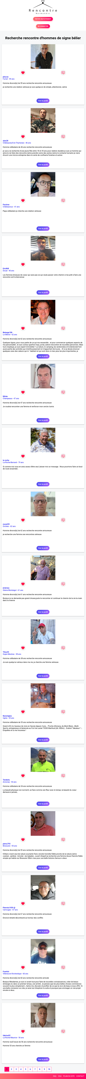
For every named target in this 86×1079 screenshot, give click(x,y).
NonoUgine (7, 716)
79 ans (21, 462)
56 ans (21, 1038)
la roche (6, 460)
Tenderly (6, 780)
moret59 (6, 524)
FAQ (54, 1076)
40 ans (11, 271)
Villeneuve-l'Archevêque (12, 974)
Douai (5, 271)
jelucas (6, 77)
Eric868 (6, 268)
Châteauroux (8, 207)
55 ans (14, 846)
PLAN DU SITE (69, 1076)
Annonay (6, 782)
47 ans (16, 398)
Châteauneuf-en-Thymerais (13, 143)
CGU (60, 1076)
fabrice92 (6, 1035)
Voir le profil (43, 101)
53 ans (11, 718)
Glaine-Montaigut (9, 590)
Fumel (5, 79)
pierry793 (6, 844)
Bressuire (6, 846)
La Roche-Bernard (10, 462)
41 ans (17, 207)
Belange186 (7, 332)
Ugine (5, 718)
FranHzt (6, 972)
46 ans (28, 143)
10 (49, 1069)
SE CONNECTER (43, 26)
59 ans (11, 79)
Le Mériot (6, 335)
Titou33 (6, 652)
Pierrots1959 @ (9, 908)
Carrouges (7, 910)
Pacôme (6, 205)
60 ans (25, 974)
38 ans (18, 654)
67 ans (15, 910)
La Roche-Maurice (10, 1038)
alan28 (5, 141)
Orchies (6, 526)
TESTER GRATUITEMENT (43, 19)
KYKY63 (6, 588)
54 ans (14, 782)
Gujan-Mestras (8, 654)
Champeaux (7, 398)
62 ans (14, 335)
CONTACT (80, 1076)
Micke (5, 396)
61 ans (20, 590)
